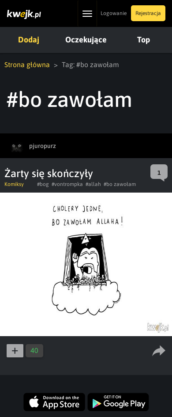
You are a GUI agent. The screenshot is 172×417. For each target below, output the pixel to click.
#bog (43, 184)
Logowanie (114, 13)
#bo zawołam (120, 184)
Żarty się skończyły (48, 173)
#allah (93, 184)
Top (143, 39)
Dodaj (28, 39)
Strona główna (27, 64)
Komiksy (14, 184)
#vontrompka (67, 184)
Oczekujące (86, 39)
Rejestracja (148, 13)
